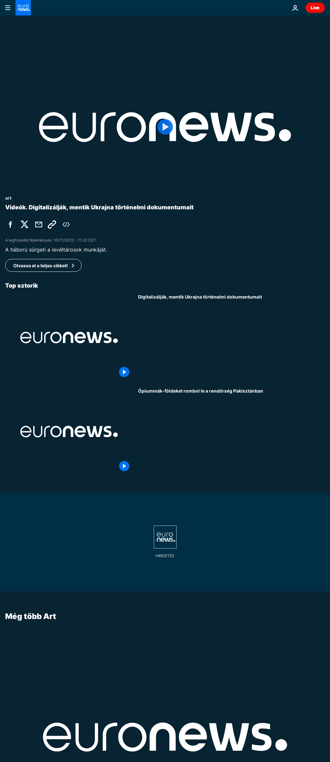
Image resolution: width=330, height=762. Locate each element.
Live (315, 7)
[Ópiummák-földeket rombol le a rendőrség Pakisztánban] (231, 431)
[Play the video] (165, 127)
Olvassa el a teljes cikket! (40, 265)
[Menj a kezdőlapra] (23, 7)
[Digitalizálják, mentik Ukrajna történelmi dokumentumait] (231, 337)
